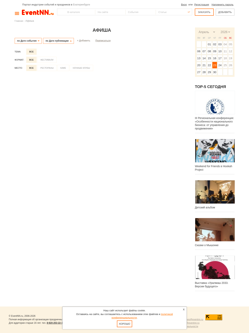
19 (230, 58)
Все (31, 52)
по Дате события (27, 40)
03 (220, 44)
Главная (19, 21)
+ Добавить (83, 40)
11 (225, 51)
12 (230, 51)
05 (230, 44)
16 (214, 58)
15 (209, 58)
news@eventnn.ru (194, 319)
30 (214, 72)
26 (230, 65)
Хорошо (124, 323)
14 (204, 58)
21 (204, 65)
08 (209, 51)
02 (214, 44)
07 (204, 51)
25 (225, 65)
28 (204, 72)
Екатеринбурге (81, 4)
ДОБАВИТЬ (225, 12)
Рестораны (47, 68)
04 (225, 44)
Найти (60, 12)
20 (198, 65)
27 (198, 72)
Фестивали (46, 60)
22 (209, 65)
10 (220, 51)
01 (209, 44)
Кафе (63, 68)
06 (198, 51)
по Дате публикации (57, 40)
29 (209, 72)
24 (220, 65)
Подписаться (103, 40)
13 (198, 58)
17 (220, 58)
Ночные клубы (81, 68)
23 (214, 65)
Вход (184, 4)
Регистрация (201, 4)
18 (225, 58)
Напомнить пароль (222, 4)
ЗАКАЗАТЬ (204, 12)
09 (214, 51)
